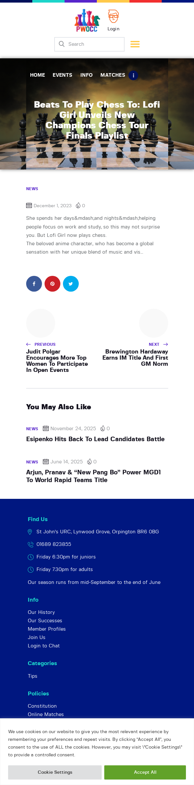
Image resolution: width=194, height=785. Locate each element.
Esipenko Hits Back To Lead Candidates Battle (95, 439)
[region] (97, 751)
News (32, 189)
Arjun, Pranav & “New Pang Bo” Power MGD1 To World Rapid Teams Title (93, 476)
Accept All (145, 772)
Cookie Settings (55, 772)
